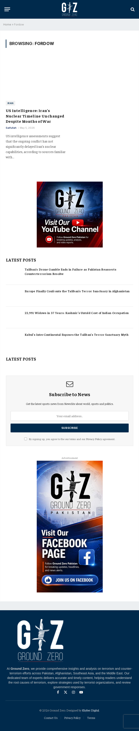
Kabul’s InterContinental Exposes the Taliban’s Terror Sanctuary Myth (76, 334)
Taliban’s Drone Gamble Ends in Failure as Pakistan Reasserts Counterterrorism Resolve (70, 271)
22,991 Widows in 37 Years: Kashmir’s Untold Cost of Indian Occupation (77, 313)
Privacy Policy (94, 439)
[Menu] (7, 9)
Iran (10, 103)
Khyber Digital (90, 710)
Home (7, 24)
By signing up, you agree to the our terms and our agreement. (69, 439)
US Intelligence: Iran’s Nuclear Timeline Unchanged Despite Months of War (35, 116)
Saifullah (11, 127)
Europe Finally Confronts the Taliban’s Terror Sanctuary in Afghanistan (77, 291)
